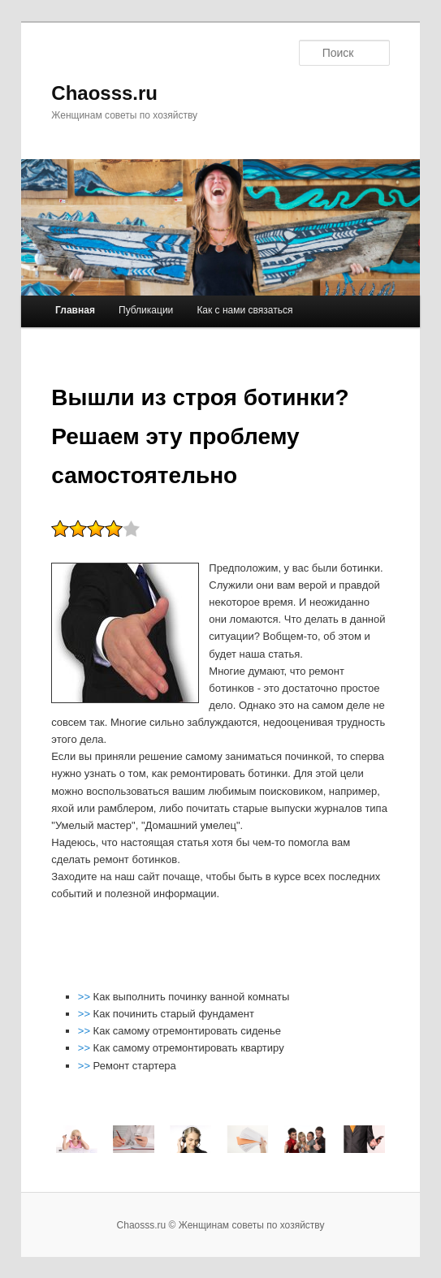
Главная (75, 310)
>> (85, 997)
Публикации (146, 310)
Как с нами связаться (244, 310)
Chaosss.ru (104, 93)
